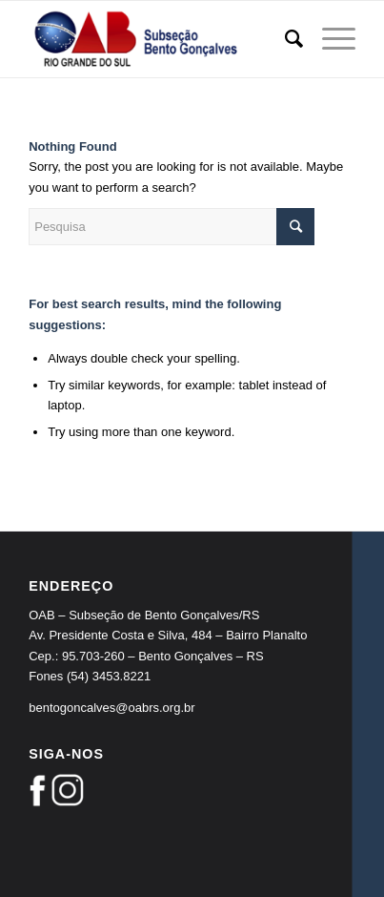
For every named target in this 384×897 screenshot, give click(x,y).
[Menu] (329, 39)
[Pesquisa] (284, 39)
